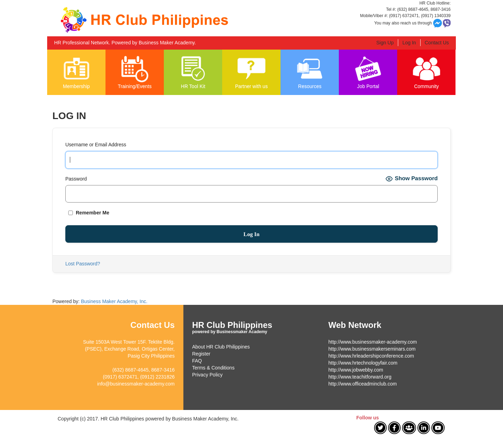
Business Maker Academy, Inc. (114, 301)
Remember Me (87, 212)
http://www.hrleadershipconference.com (371, 356)
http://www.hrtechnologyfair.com (363, 363)
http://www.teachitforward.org (360, 377)
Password (76, 179)
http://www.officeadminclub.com (362, 384)
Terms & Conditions (213, 368)
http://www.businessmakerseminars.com (372, 349)
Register (201, 354)
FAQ (197, 361)
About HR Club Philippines (221, 347)
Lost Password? (82, 263)
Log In (409, 42)
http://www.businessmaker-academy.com (372, 342)
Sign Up (385, 42)
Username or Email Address (95, 144)
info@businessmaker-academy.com (136, 384)
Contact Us (437, 42)
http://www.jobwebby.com (355, 370)
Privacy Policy (207, 374)
